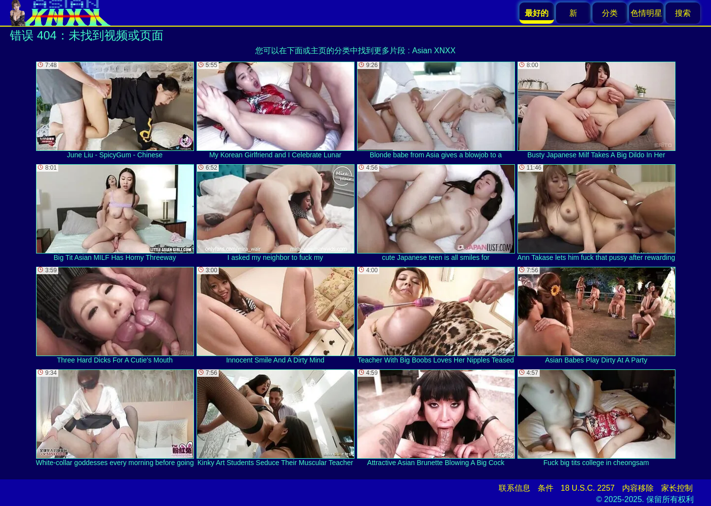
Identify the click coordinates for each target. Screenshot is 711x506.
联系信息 (514, 488)
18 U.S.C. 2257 (588, 488)
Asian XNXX (434, 50)
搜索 (683, 13)
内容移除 (638, 488)
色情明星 (646, 13)
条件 (545, 488)
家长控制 (677, 488)
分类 (610, 13)
